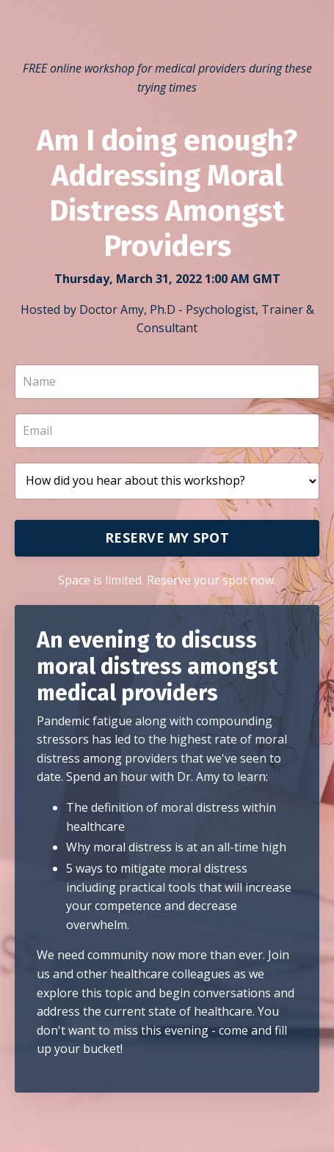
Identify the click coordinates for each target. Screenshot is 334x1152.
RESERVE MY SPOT (167, 537)
